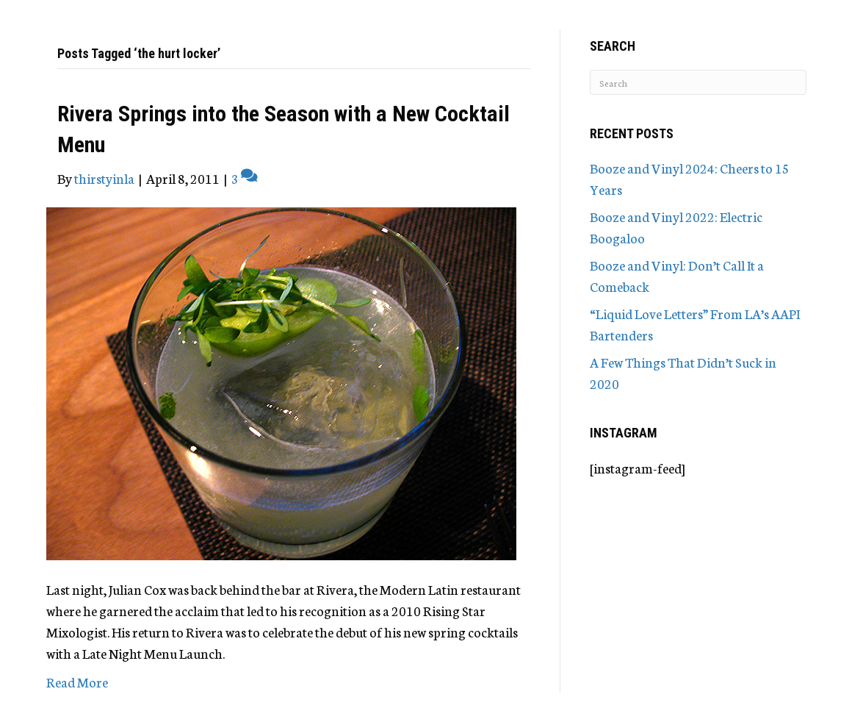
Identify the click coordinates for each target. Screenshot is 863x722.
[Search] (698, 82)
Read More (77, 681)
